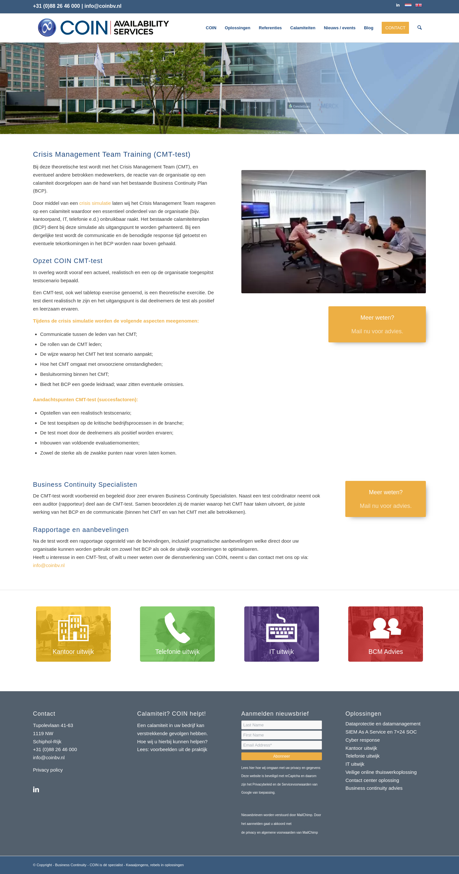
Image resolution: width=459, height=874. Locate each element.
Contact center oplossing (372, 780)
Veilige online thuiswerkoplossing (380, 772)
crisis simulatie (95, 203)
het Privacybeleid (259, 784)
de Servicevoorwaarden (294, 784)
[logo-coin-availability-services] (103, 28)
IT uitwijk (354, 764)
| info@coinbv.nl (101, 6)
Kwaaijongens (137, 865)
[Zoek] (419, 28)
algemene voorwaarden (278, 832)
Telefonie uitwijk (362, 756)
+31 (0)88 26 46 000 (56, 6)
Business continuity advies (373, 788)
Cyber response (362, 740)
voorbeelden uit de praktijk (179, 749)
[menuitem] (211, 28)
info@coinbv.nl (49, 565)
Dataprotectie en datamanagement (382, 723)
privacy (251, 832)
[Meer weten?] (377, 324)
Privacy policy (48, 770)
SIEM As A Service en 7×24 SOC (381, 732)
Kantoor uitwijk (361, 748)
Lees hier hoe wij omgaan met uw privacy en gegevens (280, 768)
